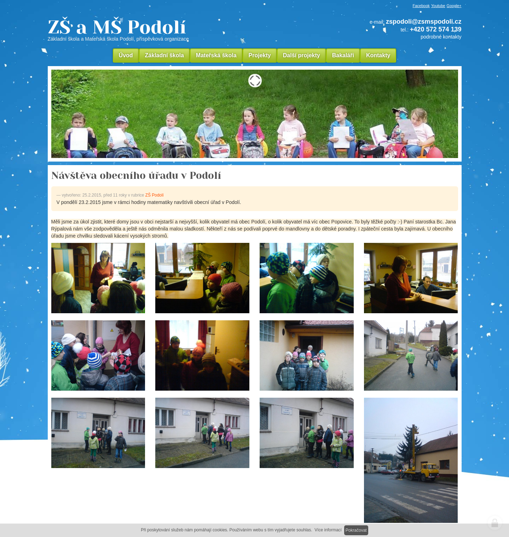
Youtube (438, 6)
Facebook (421, 6)
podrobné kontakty (441, 37)
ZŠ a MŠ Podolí (166, 29)
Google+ (454, 6)
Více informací (328, 529)
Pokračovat (356, 530)
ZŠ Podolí (154, 195)
